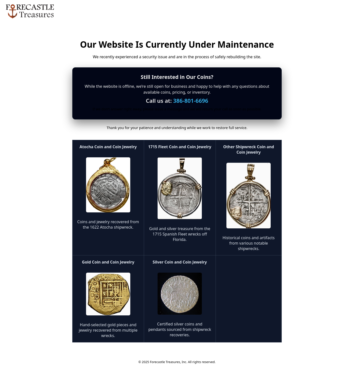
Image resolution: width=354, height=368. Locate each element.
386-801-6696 (190, 100)
